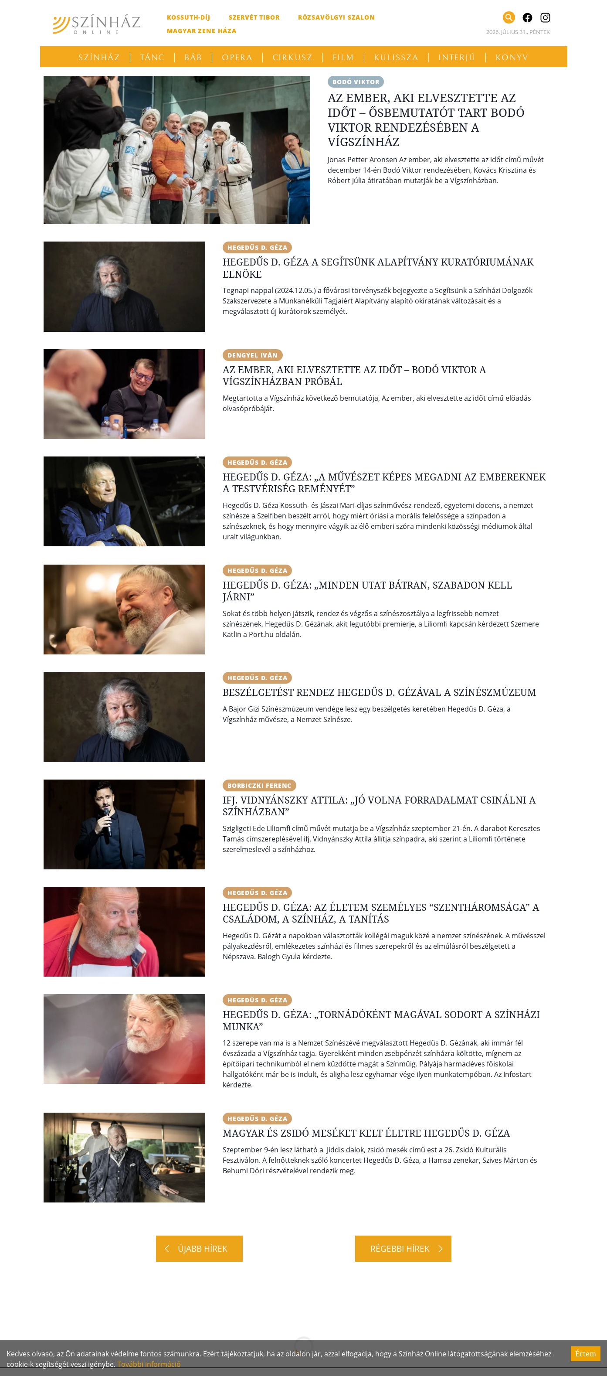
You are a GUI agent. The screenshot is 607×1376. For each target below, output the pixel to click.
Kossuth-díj (188, 17)
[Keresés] (509, 17)
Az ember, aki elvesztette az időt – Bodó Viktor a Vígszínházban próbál (354, 375)
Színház (99, 57)
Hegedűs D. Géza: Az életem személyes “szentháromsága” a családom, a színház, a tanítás (381, 913)
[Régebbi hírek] (403, 1249)
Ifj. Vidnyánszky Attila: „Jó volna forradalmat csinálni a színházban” (379, 805)
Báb (193, 57)
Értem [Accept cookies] (585, 1354)
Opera (237, 57)
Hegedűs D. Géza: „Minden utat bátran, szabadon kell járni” (367, 590)
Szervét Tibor (254, 17)
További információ (149, 1364)
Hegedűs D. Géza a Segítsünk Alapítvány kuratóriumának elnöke (378, 267)
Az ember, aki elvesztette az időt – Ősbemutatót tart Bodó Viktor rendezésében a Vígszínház (426, 119)
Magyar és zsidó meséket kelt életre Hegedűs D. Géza (366, 1132)
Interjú (457, 57)
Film (343, 57)
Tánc (152, 57)
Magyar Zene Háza (202, 31)
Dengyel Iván (252, 355)
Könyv (512, 57)
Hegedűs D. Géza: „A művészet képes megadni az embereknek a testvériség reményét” (384, 482)
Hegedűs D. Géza (257, 247)
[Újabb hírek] (199, 1249)
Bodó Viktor (355, 82)
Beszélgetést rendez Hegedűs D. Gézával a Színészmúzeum (379, 691)
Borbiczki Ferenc (259, 785)
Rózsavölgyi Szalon (336, 17)
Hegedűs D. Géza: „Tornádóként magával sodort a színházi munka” (381, 1020)
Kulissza (396, 57)
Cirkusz (292, 57)
